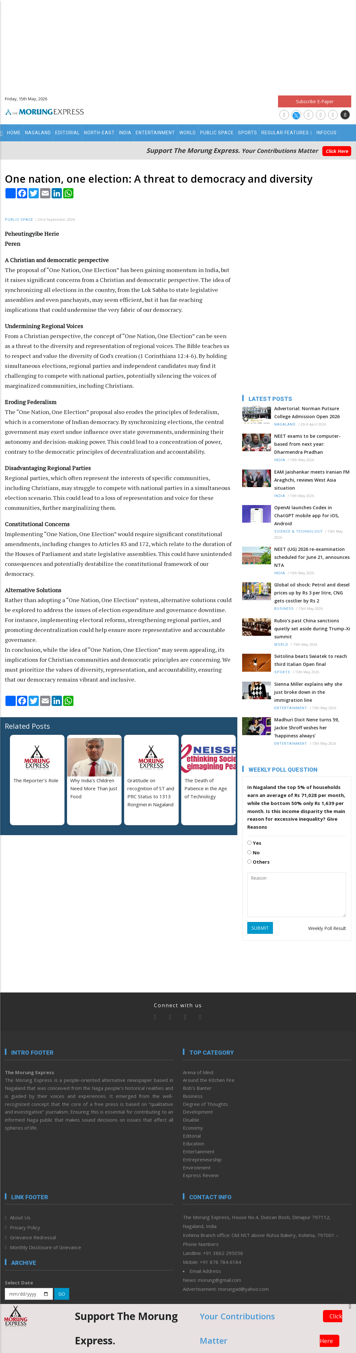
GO (61, 1294)
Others (258, 862)
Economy (193, 1128)
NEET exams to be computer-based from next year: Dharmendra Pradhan (307, 444)
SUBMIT (260, 928)
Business (284, 609)
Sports (247, 132)
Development (198, 1111)
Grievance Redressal (33, 1237)
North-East (99, 132)
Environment (197, 1167)
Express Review (201, 1175)
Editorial (67, 132)
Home (14, 132)
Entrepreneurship (202, 1159)
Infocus (327, 132)
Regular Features (286, 132)
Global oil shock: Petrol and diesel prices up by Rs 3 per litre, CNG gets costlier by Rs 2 (312, 593)
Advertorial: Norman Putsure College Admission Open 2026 (307, 412)
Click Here (337, 151)
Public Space (217, 132)
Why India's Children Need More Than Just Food (93, 788)
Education (193, 1143)
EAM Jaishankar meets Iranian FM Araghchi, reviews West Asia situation (312, 480)
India (125, 132)
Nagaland (38, 132)
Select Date (19, 1282)
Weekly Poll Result (327, 928)
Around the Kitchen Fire (208, 1080)
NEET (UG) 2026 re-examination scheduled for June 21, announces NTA (312, 557)
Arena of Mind (198, 1072)
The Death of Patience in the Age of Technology (205, 788)
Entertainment (155, 132)
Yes (254, 843)
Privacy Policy (25, 1227)
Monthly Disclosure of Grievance (45, 1247)
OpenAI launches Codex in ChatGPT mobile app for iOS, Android (306, 515)
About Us (20, 1217)
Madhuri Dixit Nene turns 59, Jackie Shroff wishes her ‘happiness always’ (306, 728)
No (253, 852)
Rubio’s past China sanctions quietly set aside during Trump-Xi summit (312, 629)
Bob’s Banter (197, 1088)
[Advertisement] (178, 45)
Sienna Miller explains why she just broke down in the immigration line (308, 692)
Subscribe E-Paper (315, 101)
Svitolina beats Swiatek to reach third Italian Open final (310, 660)
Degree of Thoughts (205, 1104)
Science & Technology (298, 531)
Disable (191, 1119)
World (187, 132)
